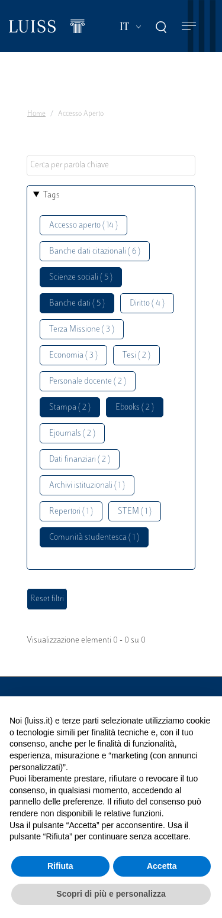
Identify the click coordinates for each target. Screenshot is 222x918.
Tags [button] (51, 195)
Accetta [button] (162, 866)
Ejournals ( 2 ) (72, 433)
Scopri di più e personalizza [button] (110, 893)
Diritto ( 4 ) (147, 303)
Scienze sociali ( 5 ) (80, 277)
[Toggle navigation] (189, 26)
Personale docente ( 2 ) (87, 381)
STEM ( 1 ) (135, 511)
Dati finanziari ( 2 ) (79, 459)
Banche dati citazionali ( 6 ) (94, 251)
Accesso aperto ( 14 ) (83, 225)
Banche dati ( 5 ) (77, 303)
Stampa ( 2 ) (70, 407)
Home (36, 114)
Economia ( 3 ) (73, 355)
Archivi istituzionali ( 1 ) (87, 485)
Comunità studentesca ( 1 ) (94, 537)
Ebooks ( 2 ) (134, 407)
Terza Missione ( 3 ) (81, 329)
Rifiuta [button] (60, 866)
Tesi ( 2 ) (136, 355)
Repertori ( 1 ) (71, 511)
